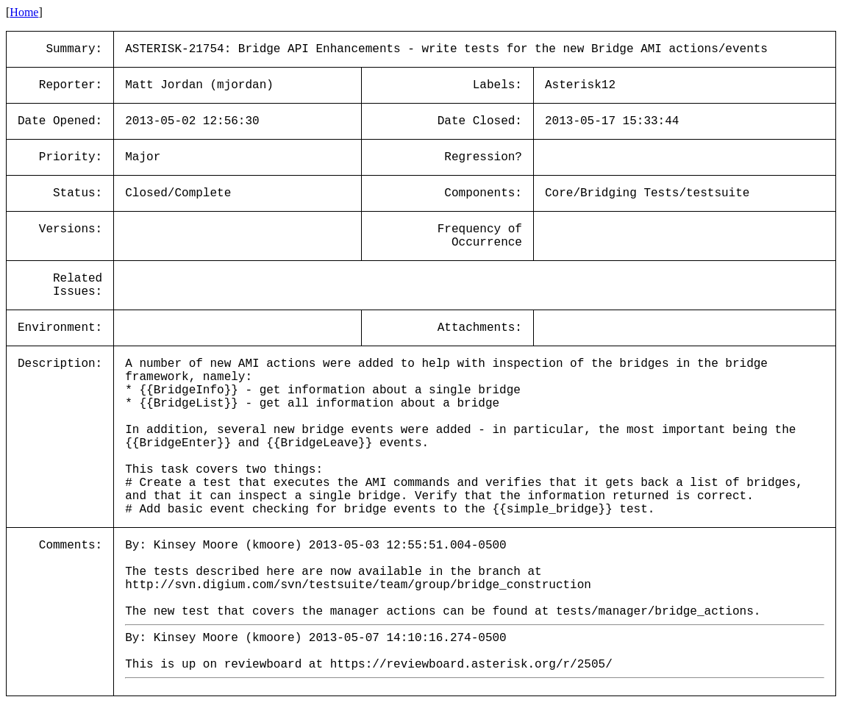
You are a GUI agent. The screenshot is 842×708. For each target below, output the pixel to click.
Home (24, 12)
